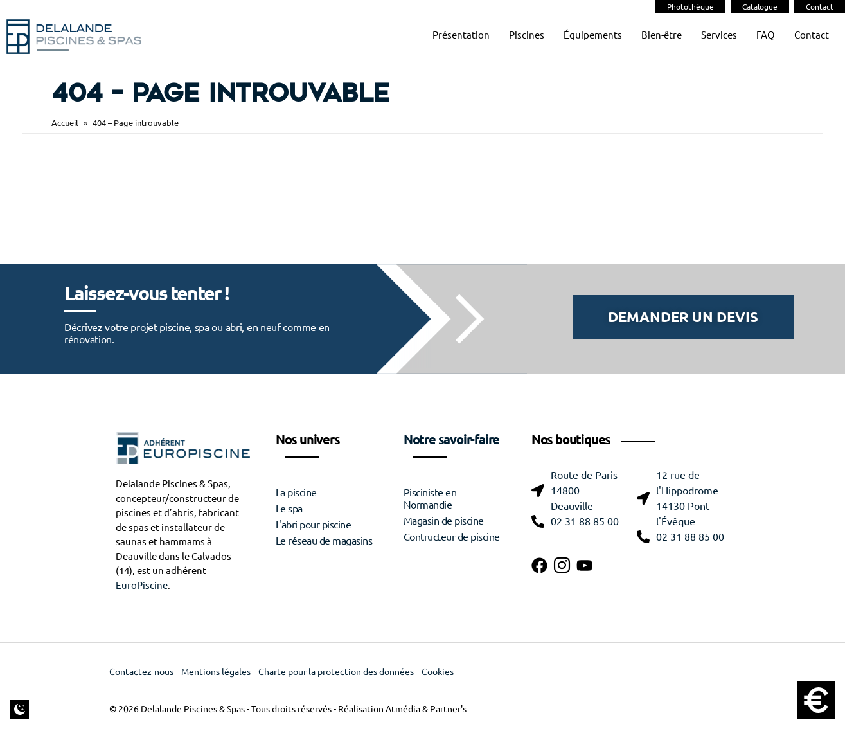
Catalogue (760, 6)
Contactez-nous (141, 672)
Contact (819, 6)
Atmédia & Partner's (426, 709)
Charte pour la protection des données (336, 672)
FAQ (765, 35)
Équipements (593, 35)
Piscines (526, 35)
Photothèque (690, 6)
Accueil (64, 122)
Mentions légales (216, 672)
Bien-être (661, 35)
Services (719, 35)
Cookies (438, 672)
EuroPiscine (142, 585)
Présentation (461, 35)
